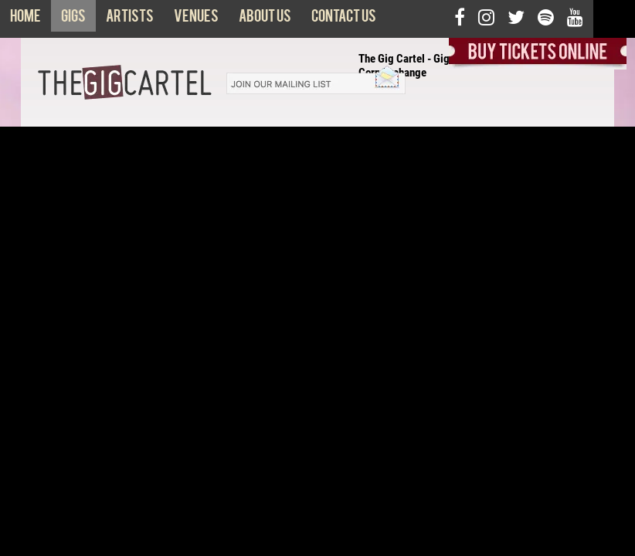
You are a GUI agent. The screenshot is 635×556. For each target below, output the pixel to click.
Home (25, 19)
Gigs (73, 19)
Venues (196, 19)
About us (265, 19)
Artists (130, 19)
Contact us (343, 19)
